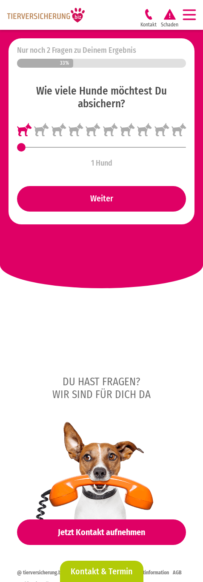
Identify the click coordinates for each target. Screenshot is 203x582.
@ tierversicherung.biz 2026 (47, 573)
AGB (177, 573)
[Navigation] (193, 15)
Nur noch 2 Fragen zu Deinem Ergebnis (76, 50)
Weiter (101, 198)
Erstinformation (153, 573)
